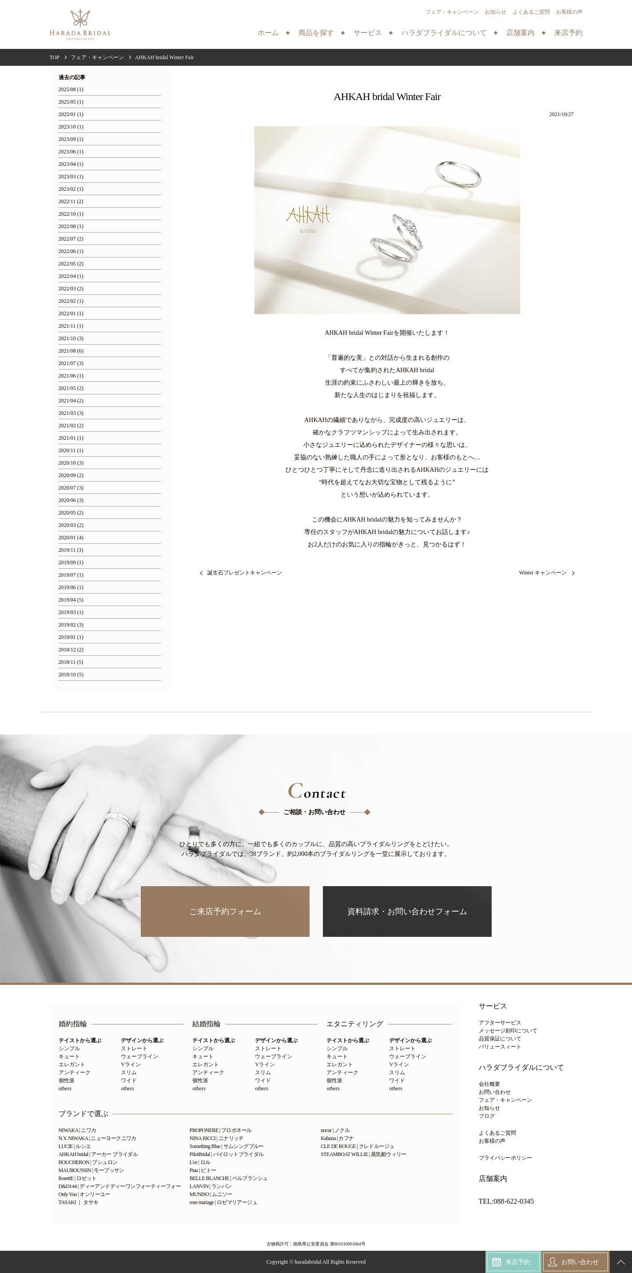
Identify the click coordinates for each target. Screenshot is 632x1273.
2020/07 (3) (71, 488)
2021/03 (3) (71, 413)
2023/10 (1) (71, 127)
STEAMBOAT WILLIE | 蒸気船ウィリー (363, 1154)
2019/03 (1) (71, 612)
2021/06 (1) (71, 376)
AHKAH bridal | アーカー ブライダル (98, 1154)
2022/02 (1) (71, 301)
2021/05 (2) (71, 388)
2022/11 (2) (71, 202)
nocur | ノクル (335, 1130)
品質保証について (500, 1039)
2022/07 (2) (71, 239)
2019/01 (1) (71, 637)
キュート (69, 1056)
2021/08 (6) (71, 351)
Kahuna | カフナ (337, 1138)
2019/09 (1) (71, 563)
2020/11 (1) (71, 451)
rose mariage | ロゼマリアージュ (223, 1202)
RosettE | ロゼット (78, 1178)
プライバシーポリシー (505, 1158)
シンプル (69, 1048)
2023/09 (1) (71, 139)
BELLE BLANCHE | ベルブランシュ (229, 1178)
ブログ (487, 1116)
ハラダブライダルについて (521, 1067)
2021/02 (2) (71, 426)
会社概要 (489, 1084)
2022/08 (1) (71, 226)
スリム (129, 1072)
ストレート (134, 1048)
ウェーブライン (139, 1056)
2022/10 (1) (71, 214)
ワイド (129, 1080)
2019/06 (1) (71, 587)
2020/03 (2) (71, 525)
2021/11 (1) (71, 326)
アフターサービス (500, 1023)
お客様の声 (569, 12)
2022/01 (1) (71, 314)
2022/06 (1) (71, 251)
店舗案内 (493, 1178)
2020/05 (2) (71, 513)
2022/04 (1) (71, 276)
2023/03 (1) (71, 177)
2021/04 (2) (71, 401)
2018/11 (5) (71, 662)
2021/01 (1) (71, 438)
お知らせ (495, 12)
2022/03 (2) (71, 289)
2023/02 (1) (71, 189)
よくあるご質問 (531, 12)
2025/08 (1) (71, 89)
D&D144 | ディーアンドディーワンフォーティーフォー (120, 1186)
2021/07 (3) (71, 363)
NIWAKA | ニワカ (77, 1130)
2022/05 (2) (71, 264)
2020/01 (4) (71, 538)
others (65, 1088)
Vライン (131, 1064)
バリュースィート (500, 1047)
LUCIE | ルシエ (75, 1146)
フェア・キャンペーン (452, 12)
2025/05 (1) (71, 102)
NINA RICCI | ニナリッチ (217, 1138)
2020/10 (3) (71, 463)
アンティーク (75, 1072)
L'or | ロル (200, 1162)
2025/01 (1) (71, 114)
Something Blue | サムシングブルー (227, 1146)
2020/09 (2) (71, 475)
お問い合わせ (495, 1092)
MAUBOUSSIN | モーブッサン (91, 1170)
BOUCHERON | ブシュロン (88, 1162)
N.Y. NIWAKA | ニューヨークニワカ (97, 1138)
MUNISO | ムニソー (211, 1194)
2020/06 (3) (71, 500)
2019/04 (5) (71, 600)
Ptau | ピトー (203, 1170)
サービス (493, 1006)
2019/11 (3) (71, 550)
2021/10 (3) (71, 338)
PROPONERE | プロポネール (221, 1130)
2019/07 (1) (71, 575)
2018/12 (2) (71, 650)
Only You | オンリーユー (84, 1194)
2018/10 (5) (71, 675)
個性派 (67, 1080)
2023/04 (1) (71, 164)
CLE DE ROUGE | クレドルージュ (357, 1146)
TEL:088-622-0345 (506, 1201)
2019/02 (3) (71, 625)
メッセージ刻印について (508, 1031)
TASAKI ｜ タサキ (79, 1202)
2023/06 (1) (71, 152)
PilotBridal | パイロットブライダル (227, 1154)
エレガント (72, 1064)
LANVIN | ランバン (211, 1186)
